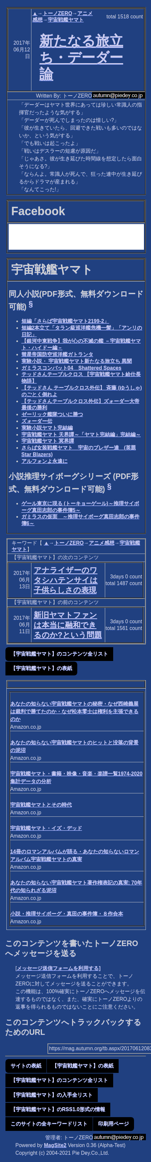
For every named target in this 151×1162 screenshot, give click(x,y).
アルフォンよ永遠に (44, 461)
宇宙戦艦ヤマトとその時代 (41, 804)
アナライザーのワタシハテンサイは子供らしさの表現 (66, 580)
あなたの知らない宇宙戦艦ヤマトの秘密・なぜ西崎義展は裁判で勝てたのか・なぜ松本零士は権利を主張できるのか (74, 711)
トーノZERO (57, 13)
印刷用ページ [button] (113, 1123)
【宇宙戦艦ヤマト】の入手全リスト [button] (52, 1095)
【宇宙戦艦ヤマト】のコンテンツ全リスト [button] (59, 653)
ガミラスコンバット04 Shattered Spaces (71, 368)
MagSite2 (55, 1145)
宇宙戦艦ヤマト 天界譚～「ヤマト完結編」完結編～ (81, 434)
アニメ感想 (101, 543)
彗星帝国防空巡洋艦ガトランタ (57, 354)
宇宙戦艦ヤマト (66, 19)
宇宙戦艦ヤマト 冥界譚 (47, 441)
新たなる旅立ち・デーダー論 (81, 57)
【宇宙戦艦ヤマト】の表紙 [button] (41, 668)
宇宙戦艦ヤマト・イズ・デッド (46, 828)
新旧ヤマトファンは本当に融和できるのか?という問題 (68, 625)
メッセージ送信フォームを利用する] (58, 968)
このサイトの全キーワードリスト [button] (49, 1123)
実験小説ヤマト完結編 (47, 428)
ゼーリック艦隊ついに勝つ (52, 414)
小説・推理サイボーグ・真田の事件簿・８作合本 (66, 913)
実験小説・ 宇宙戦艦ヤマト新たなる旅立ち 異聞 (76, 361)
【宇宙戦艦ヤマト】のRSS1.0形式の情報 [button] (58, 1109)
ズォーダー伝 (36, 421)
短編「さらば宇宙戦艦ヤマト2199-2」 (65, 321)
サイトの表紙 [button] (26, 1065)
